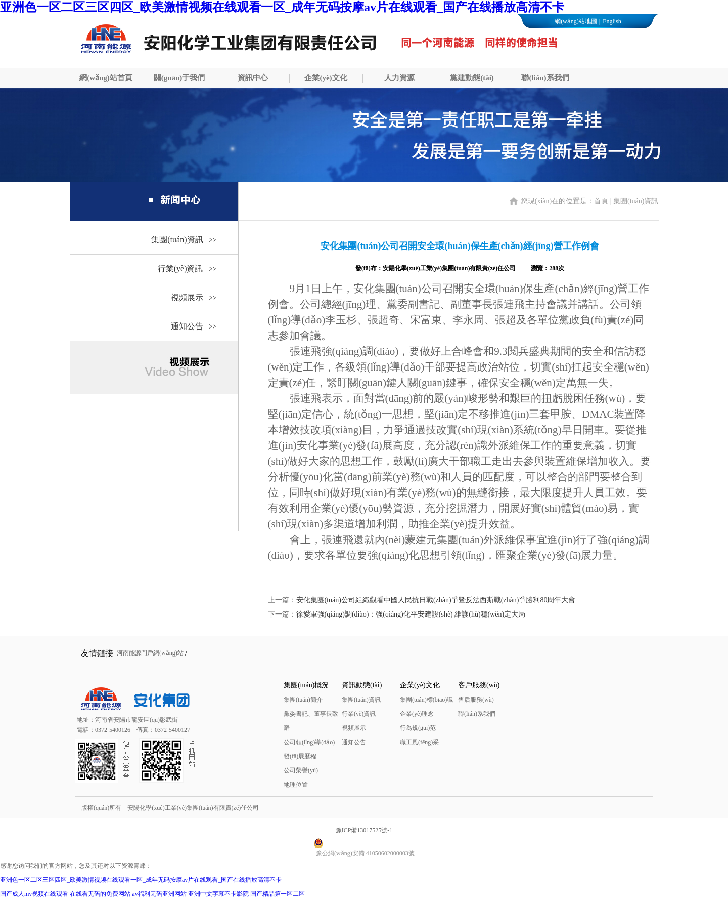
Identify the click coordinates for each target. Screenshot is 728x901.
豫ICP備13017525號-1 (364, 830)
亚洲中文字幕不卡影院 (218, 893)
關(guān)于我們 (179, 78)
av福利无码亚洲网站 (159, 893)
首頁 (601, 201)
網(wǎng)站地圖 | (577, 21)
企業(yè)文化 (325, 78)
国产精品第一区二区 (277, 893)
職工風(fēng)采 (419, 742)
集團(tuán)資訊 (177, 239)
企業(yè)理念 (417, 713)
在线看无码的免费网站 (100, 893)
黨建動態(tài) (472, 78)
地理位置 (296, 784)
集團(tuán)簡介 (303, 699)
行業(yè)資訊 (180, 268)
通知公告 (187, 326)
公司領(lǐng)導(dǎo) (309, 742)
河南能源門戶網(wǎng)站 (150, 653)
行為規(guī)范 (418, 727)
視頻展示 (187, 297)
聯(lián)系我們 (545, 78)
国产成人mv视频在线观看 (34, 893)
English (611, 21)
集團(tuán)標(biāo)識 (426, 699)
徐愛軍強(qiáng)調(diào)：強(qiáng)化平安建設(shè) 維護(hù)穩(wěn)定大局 (411, 614)
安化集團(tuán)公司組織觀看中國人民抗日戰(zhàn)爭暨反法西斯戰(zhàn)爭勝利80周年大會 (436, 600)
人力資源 (399, 78)
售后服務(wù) (476, 699)
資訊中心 (253, 78)
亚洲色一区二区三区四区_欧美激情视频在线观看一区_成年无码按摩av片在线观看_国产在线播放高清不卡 (282, 7)
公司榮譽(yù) (301, 770)
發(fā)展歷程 (300, 756)
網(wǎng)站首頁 (105, 78)
